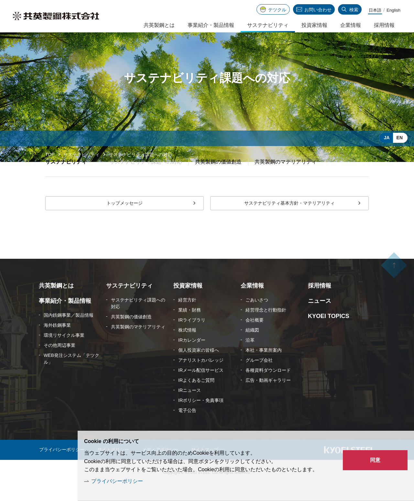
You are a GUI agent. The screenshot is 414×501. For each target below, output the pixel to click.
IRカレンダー (191, 356)
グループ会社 (259, 376)
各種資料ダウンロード (268, 386)
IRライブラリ (191, 335)
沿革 (250, 356)
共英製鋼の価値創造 (218, 177)
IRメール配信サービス (200, 386)
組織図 (252, 345)
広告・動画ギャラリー (268, 396)
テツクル (277, 9)
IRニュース (189, 406)
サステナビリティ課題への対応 (138, 319)
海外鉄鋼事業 (57, 341)
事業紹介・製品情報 (211, 25)
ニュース (319, 316)
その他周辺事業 (59, 361)
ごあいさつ (256, 315)
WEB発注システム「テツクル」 (71, 375)
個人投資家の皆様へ (198, 366)
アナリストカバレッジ (200, 376)
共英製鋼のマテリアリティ (286, 177)
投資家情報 (314, 25)
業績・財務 (189, 325)
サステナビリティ (81, 154)
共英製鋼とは (159, 25)
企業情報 (350, 25)
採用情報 (384, 25)
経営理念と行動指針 (265, 325)
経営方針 (187, 315)
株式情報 (187, 345)
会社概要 (254, 335)
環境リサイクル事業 (64, 351)
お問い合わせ (318, 9)
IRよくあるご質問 (196, 396)
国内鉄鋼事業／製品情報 (68, 331)
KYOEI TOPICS (328, 332)
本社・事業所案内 (263, 366)
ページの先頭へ (394, 288)
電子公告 (187, 426)
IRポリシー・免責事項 (200, 416)
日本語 (375, 10)
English (393, 10)
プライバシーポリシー (117, 481)
